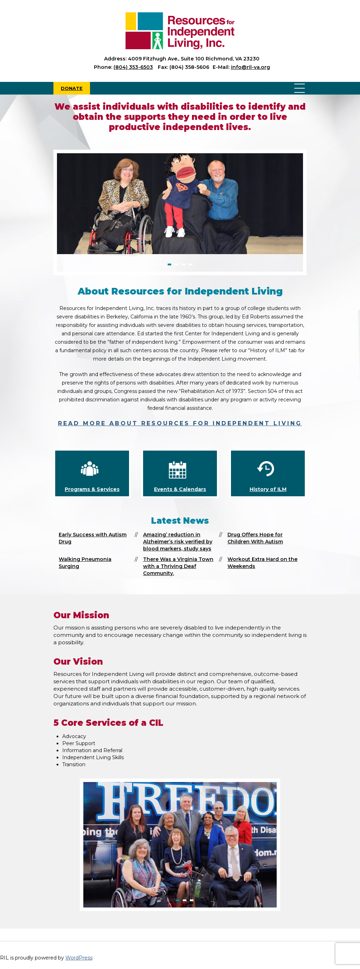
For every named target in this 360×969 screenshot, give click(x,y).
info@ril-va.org (250, 67)
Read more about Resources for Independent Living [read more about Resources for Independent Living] (180, 423)
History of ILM (268, 489)
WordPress (78, 958)
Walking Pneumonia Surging (85, 562)
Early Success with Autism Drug (93, 538)
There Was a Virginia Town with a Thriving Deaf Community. (178, 566)
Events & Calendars (180, 489)
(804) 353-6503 (133, 67)
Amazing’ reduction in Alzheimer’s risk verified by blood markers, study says (177, 541)
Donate (72, 88)
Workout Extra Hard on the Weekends (262, 562)
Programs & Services (92, 489)
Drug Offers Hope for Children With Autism (255, 538)
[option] (180, 203)
